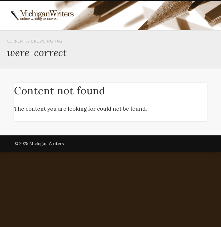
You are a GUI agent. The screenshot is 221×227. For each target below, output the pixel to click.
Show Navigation (184, 56)
